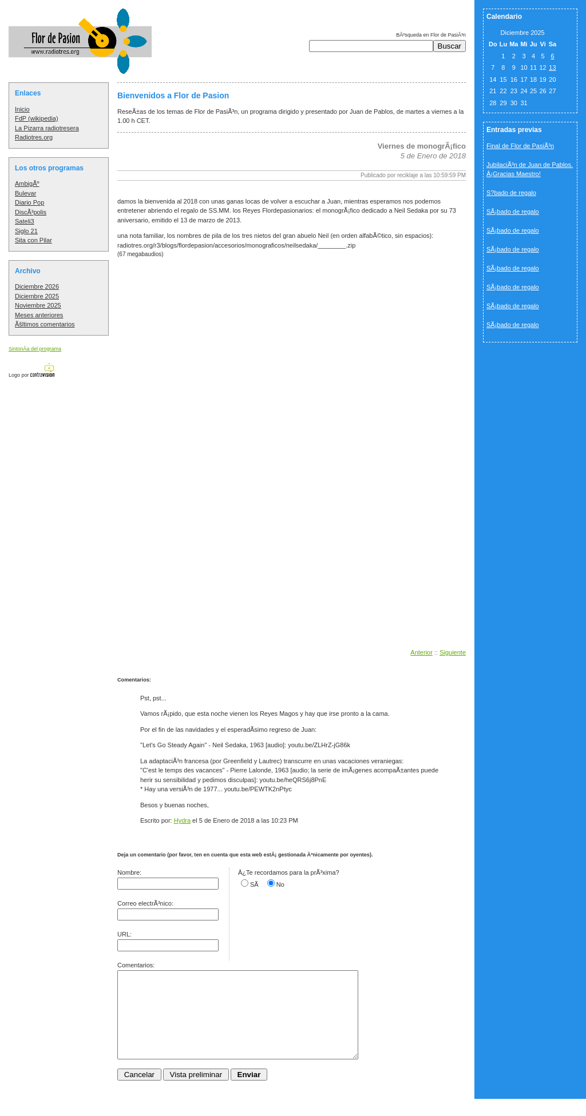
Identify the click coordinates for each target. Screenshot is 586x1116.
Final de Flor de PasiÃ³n (520, 145)
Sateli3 (24, 221)
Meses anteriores (39, 315)
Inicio (22, 109)
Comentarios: (136, 965)
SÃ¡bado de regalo (512, 211)
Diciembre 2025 (37, 296)
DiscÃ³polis (30, 212)
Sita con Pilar (33, 240)
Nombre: (129, 872)
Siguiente (453, 652)
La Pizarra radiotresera (47, 128)
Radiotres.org (34, 137)
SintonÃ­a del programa (35, 349)
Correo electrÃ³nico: (145, 903)
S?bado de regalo (511, 192)
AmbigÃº (27, 183)
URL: (124, 934)
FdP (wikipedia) (36, 118)
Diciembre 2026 (37, 286)
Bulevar (25, 193)
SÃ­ (254, 884)
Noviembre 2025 (38, 305)
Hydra (182, 820)
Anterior (421, 652)
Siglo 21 (26, 231)
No (280, 884)
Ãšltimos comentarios (45, 324)
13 (552, 67)
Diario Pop (29, 202)
